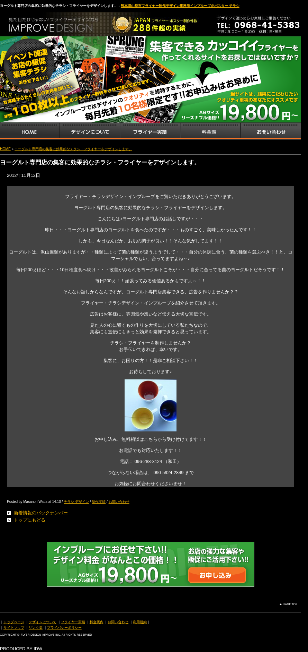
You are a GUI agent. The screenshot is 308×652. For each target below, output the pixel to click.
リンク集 (36, 627)
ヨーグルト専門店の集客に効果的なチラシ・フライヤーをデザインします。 (73, 149)
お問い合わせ (270, 131)
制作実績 (99, 502)
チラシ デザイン (76, 502)
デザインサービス (90, 131)
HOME (5, 149)
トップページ (13, 622)
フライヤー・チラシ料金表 (210, 131)
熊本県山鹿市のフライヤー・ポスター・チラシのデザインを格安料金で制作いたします (72, 22)
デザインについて (42, 622)
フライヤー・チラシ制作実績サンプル (150, 131)
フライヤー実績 (73, 622)
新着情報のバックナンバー (41, 512)
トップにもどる (29, 520)
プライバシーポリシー (64, 627)
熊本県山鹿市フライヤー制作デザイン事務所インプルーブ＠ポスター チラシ (180, 6)
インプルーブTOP (30, 131)
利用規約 (140, 622)
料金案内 (96, 622)
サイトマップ (13, 627)
